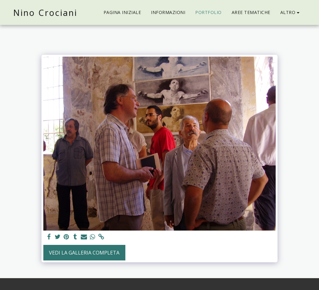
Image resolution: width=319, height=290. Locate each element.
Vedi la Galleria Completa (84, 252)
